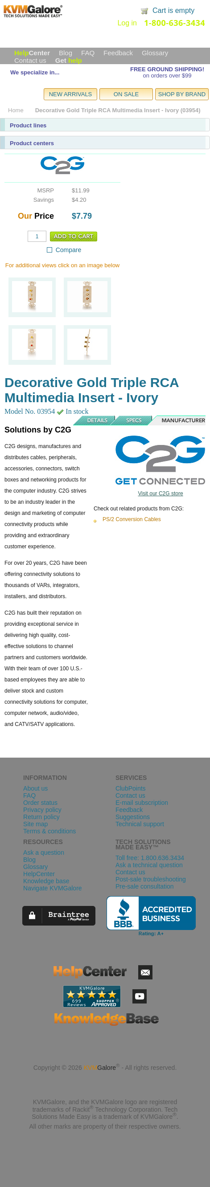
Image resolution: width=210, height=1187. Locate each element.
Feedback (118, 53)
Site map (35, 824)
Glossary (155, 53)
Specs (134, 420)
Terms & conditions (49, 831)
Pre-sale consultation (144, 886)
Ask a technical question (149, 865)
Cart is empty (173, 10)
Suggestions (132, 816)
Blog (65, 53)
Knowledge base (46, 881)
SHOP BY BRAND (182, 94)
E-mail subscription (141, 802)
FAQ (88, 53)
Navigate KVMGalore (52, 888)
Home (16, 110)
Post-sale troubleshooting (150, 879)
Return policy (41, 816)
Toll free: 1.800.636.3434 (149, 857)
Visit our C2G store (160, 493)
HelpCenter (39, 873)
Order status (40, 802)
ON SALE (126, 94)
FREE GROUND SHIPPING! (167, 69)
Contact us (30, 60)
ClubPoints (130, 788)
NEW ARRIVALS (70, 94)
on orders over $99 (167, 75)
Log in (127, 23)
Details (94, 420)
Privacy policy (42, 809)
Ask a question (43, 852)
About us (35, 788)
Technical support (139, 824)
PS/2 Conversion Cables (132, 519)
